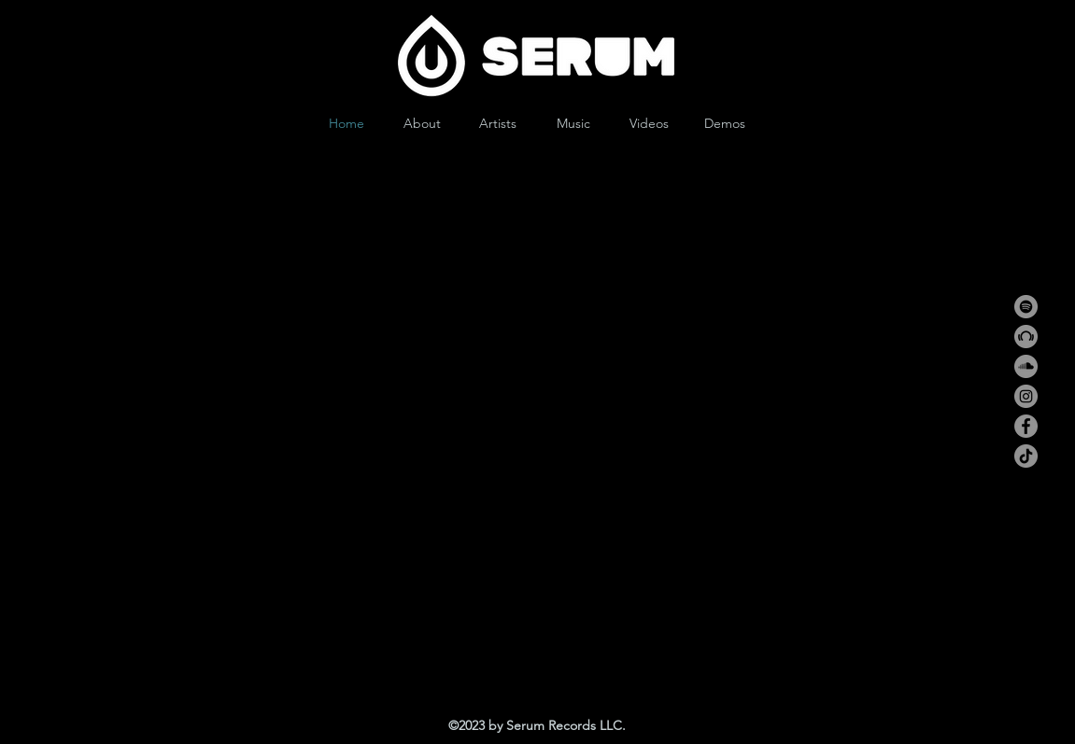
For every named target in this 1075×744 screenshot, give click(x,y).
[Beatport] (1026, 336)
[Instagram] (1026, 396)
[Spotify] (1026, 306)
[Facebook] (1026, 426)
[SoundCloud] (1026, 366)
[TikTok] (1026, 456)
